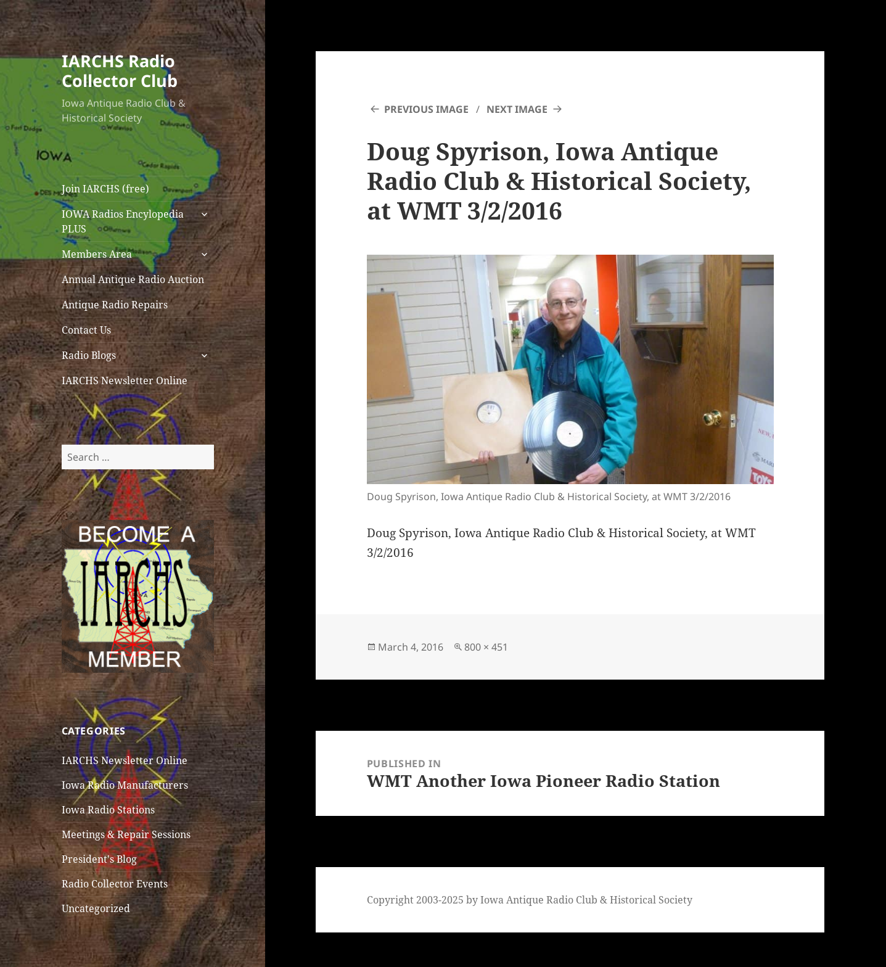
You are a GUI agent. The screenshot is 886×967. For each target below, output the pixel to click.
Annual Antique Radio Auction (133, 279)
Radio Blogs (89, 355)
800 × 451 (486, 647)
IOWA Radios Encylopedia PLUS (123, 221)
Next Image (517, 109)
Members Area (97, 254)
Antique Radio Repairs (115, 304)
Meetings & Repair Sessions (126, 834)
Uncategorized (96, 908)
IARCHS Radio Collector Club (120, 70)
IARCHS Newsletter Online (124, 380)
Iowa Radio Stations (108, 810)
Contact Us (86, 330)
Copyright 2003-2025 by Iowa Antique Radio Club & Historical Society (529, 900)
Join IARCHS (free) (105, 188)
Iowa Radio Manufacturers (125, 785)
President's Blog (99, 859)
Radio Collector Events (115, 884)
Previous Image (426, 109)
